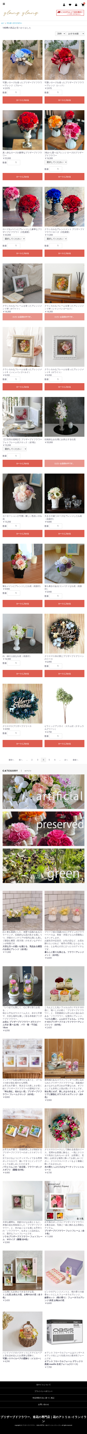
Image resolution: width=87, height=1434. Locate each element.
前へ (21, 760)
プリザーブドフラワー (14, 23)
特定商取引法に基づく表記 (43, 1398)
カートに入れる (22, 100)
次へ (66, 760)
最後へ (75, 760)
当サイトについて (43, 1385)
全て (2, 23)
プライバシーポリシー (43, 1391)
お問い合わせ (43, 1404)
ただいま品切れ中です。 (22, 317)
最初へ (11, 760)
